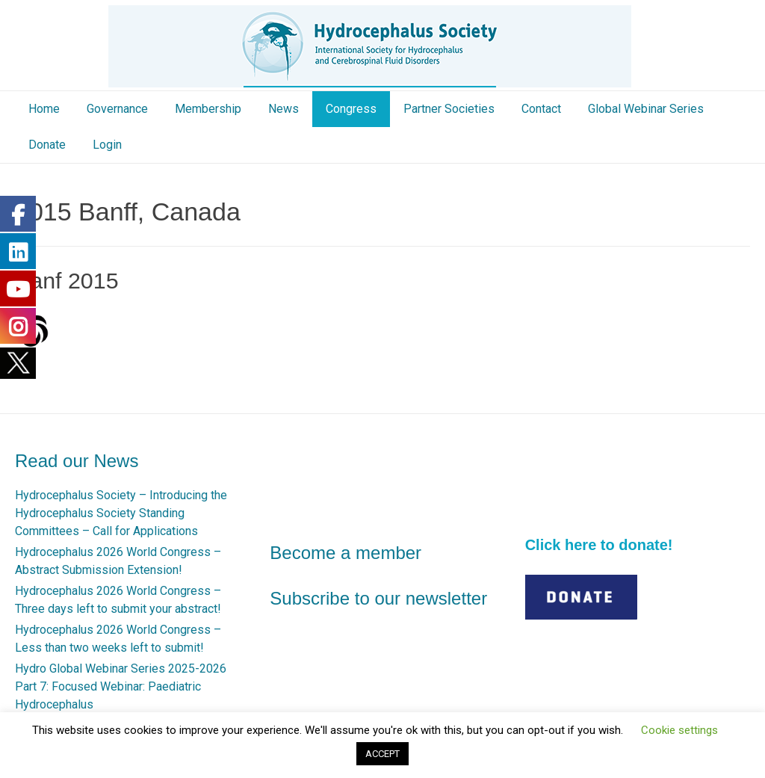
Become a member (345, 553)
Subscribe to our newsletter (378, 598)
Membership (208, 109)
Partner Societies (449, 109)
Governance (117, 109)
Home (44, 109)
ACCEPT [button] (382, 753)
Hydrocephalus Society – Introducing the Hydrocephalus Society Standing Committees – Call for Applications (121, 513)
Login (107, 145)
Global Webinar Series (646, 109)
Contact (541, 109)
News (283, 109)
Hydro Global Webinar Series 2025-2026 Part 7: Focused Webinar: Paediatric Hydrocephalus (120, 686)
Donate (47, 145)
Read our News (76, 461)
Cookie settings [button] (679, 730)
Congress (351, 109)
